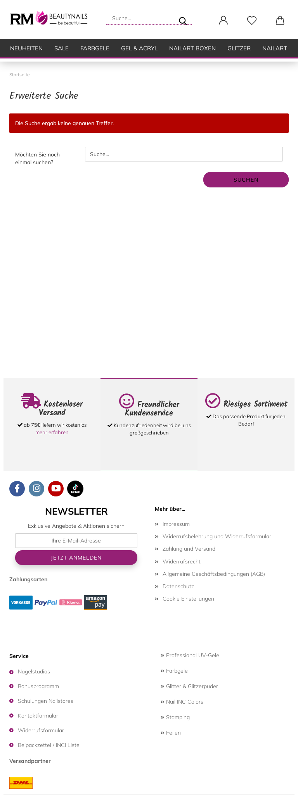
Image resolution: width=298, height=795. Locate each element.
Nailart (274, 48)
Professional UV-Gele (190, 655)
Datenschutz (178, 586)
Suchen (246, 179)
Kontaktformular (38, 715)
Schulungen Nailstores (45, 700)
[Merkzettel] (251, 20)
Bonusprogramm (38, 686)
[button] (223, 20)
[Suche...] (182, 18)
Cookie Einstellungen (188, 598)
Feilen (171, 732)
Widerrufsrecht (182, 561)
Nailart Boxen (192, 48)
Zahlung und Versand (189, 548)
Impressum (176, 523)
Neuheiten (26, 48)
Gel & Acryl (139, 48)
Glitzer (239, 48)
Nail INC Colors (182, 701)
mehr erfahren (52, 432)
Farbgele (94, 48)
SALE (61, 48)
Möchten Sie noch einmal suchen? (37, 158)
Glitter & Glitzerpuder (189, 686)
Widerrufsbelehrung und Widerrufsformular (217, 536)
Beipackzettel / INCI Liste (49, 745)
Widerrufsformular (41, 730)
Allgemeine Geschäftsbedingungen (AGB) (214, 573)
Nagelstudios (34, 671)
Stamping (175, 717)
